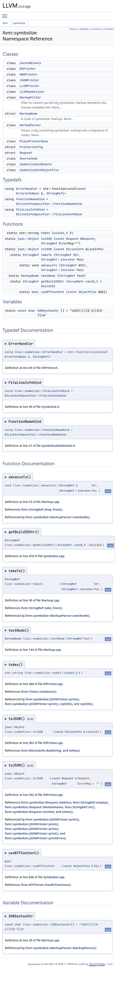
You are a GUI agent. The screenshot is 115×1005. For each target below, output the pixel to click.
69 (30, 368)
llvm (5, 23)
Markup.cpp (50, 502)
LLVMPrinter (29, 86)
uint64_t (61, 233)
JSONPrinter (29, 80)
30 (30, 600)
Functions (96, 28)
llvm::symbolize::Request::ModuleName (34, 807)
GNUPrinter (28, 74)
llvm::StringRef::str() (80, 807)
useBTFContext (52, 292)
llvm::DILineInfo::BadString (41, 750)
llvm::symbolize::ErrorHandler (39, 352)
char (31, 311)
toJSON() (66, 704)
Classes (73, 28)
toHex (45, 233)
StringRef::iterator (58, 259)
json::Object (28, 239)
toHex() (74, 750)
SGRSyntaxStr (48, 311)
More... (57, 107)
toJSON (46, 239)
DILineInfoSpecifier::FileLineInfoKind (49, 214)
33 (30, 502)
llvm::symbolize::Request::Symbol (29, 812)
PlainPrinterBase (34, 141)
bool (35, 292)
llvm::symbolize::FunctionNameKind (42, 430)
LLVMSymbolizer (32, 92)
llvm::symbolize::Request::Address (46, 802)
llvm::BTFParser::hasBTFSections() (46, 885)
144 (31, 650)
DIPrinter (28, 69)
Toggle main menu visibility (5, 14)
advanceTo (49, 265)
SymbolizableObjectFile (39, 170)
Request (26, 153)
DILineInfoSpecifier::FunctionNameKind (49, 204)
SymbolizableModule (36, 164)
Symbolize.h (50, 407)
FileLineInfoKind (30, 209)
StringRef (54, 193)
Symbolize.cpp (53, 556)
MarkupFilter (30, 97)
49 (30, 407)
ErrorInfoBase (27, 193)
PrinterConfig (31, 147)
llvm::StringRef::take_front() (41, 608)
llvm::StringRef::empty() (90, 802)
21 (30, 446)
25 (30, 940)
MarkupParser (30, 125)
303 (31, 743)
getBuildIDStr (52, 281)
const (81, 189)
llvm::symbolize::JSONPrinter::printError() (35, 838)
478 (31, 556)
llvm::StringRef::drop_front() (41, 509)
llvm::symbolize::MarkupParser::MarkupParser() (61, 948)
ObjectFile (87, 292)
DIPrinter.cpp (52, 684)
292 (31, 795)
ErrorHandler (26, 189)
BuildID (47, 286)
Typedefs (84, 28)
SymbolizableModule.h (58, 446)
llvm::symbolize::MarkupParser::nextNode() (57, 517)
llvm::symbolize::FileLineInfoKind (42, 391)
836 (31, 877)
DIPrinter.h (49, 368)
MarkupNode (28, 114)
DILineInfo (75, 249)
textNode (48, 276)
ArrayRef (75, 281)
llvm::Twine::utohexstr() (38, 692)
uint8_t (92, 281)
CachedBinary (30, 63)
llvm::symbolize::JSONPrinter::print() (52, 699)
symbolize (19, 23)
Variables (109, 28)
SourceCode (28, 158)
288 (31, 684)
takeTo (46, 255)
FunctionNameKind (30, 199)
